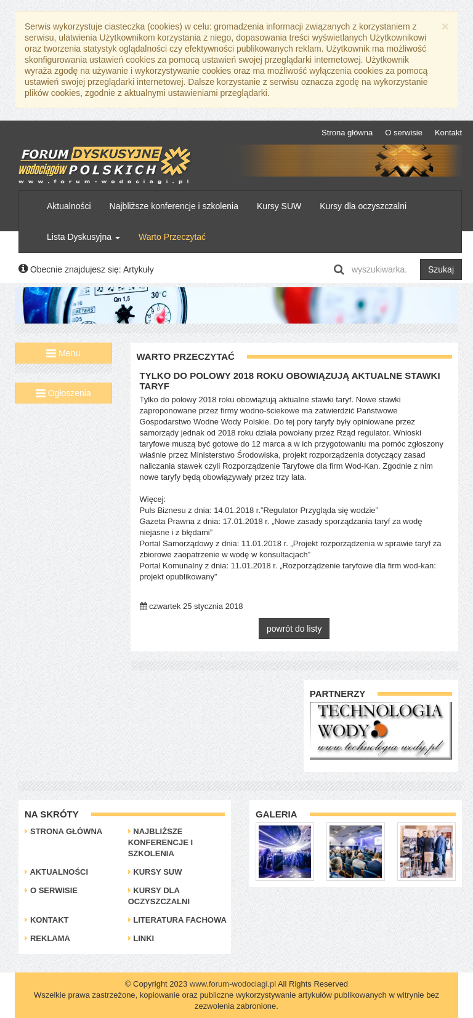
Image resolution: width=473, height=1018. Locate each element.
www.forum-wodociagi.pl (233, 983)
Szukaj (441, 269)
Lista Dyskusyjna (83, 237)
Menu (63, 353)
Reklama (47, 938)
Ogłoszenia (63, 393)
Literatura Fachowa (177, 920)
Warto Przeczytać (172, 237)
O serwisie (403, 132)
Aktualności (69, 206)
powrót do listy (294, 629)
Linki (141, 938)
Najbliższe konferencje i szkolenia (174, 206)
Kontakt (448, 132)
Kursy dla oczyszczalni (363, 206)
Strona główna (347, 132)
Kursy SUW (279, 206)
